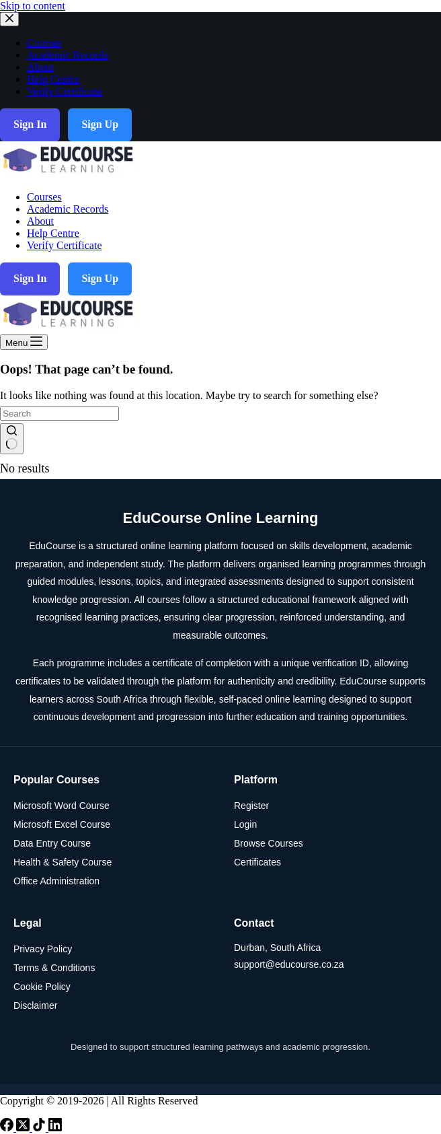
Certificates (257, 862)
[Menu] (24, 342)
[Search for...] (59, 413)
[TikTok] (40, 1127)
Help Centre (53, 233)
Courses (44, 197)
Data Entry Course (52, 843)
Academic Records (67, 209)
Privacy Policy (42, 949)
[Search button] (12, 438)
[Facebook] (8, 1127)
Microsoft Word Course (61, 805)
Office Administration (56, 881)
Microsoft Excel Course (61, 824)
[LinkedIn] (55, 1127)
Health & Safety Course (62, 862)
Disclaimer (35, 1005)
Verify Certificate (64, 245)
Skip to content (32, 5)
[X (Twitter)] (24, 1127)
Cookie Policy (42, 986)
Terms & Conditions (54, 967)
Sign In (29, 278)
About (40, 221)
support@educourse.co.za (289, 964)
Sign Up (99, 278)
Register (251, 805)
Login (245, 824)
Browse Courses (268, 843)
